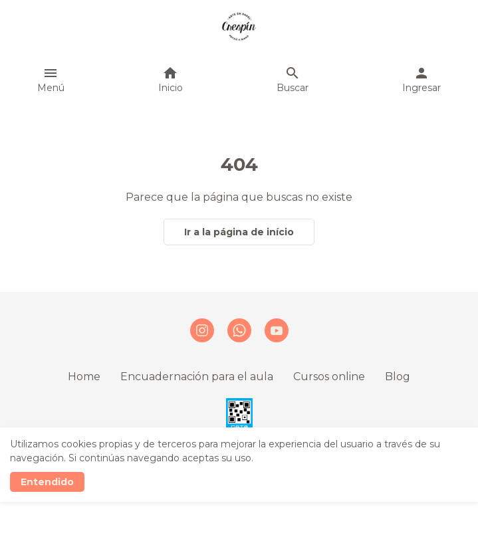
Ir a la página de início (239, 232)
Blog (397, 376)
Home (84, 376)
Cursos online (329, 376)
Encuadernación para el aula (196, 376)
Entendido (47, 482)
